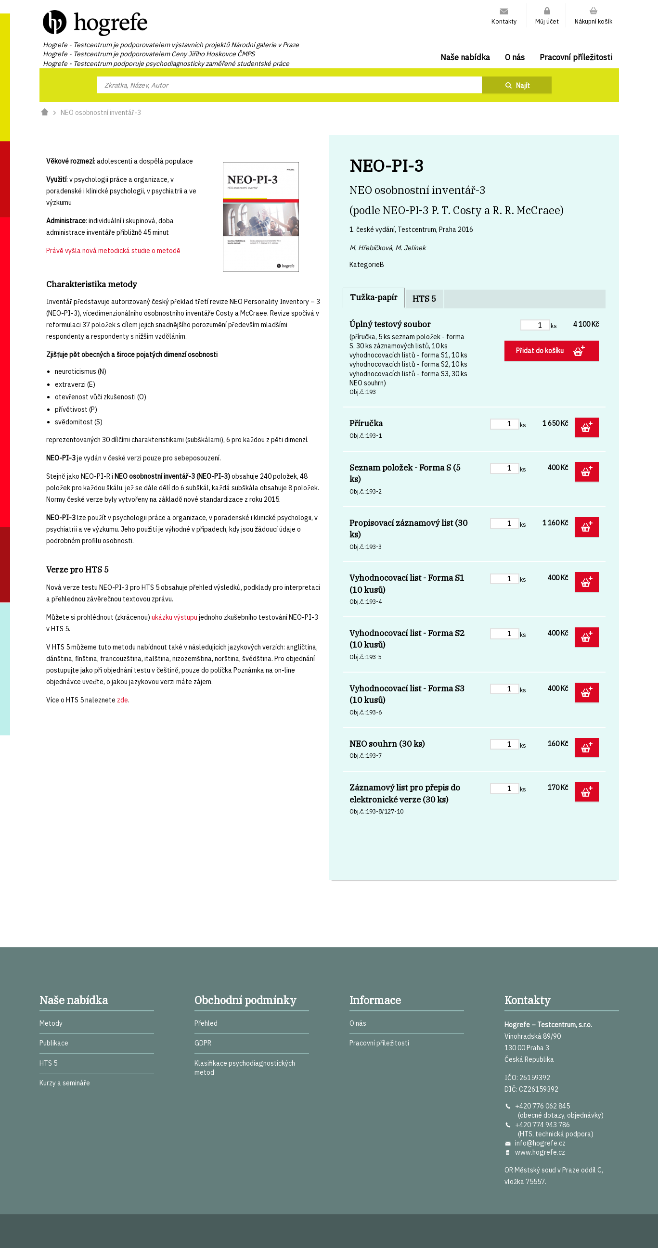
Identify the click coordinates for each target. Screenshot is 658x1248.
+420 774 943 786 (542, 1125)
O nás (515, 57)
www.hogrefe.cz (540, 1152)
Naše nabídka (465, 57)
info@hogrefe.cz (540, 1143)
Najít (523, 85)
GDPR (202, 1043)
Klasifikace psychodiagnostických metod (244, 1068)
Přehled (206, 1023)
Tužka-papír (374, 297)
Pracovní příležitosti (576, 57)
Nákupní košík (593, 21)
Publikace (53, 1043)
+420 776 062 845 (542, 1106)
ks (554, 326)
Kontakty (503, 21)
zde (122, 700)
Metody (51, 1023)
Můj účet (547, 21)
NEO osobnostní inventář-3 (101, 112)
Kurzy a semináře (64, 1083)
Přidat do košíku (540, 350)
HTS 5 (424, 298)
